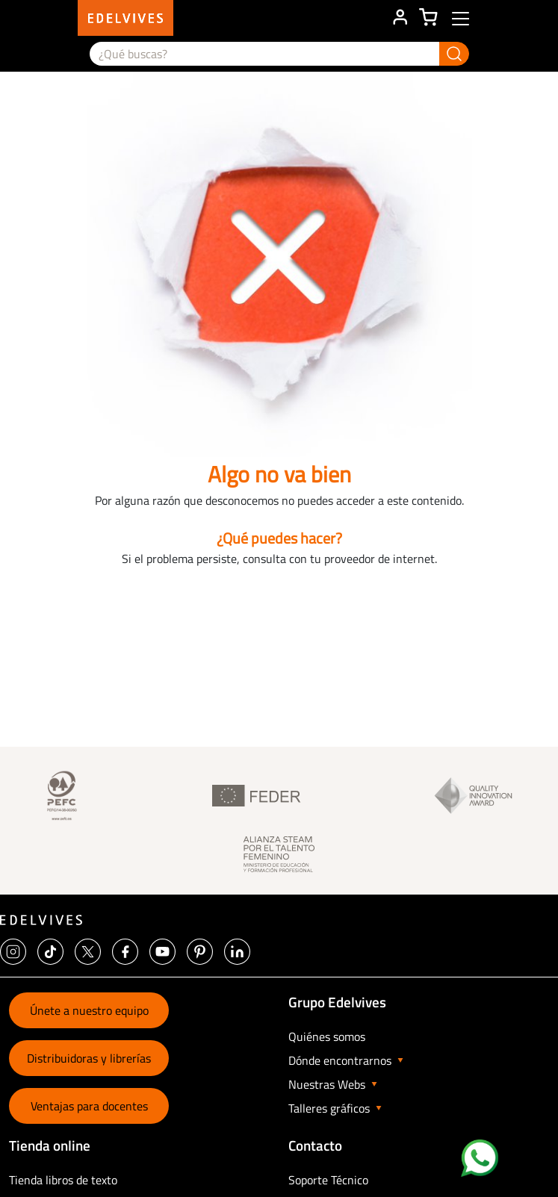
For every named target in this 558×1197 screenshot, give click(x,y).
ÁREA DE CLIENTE (400, 18)
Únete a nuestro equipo (89, 1010)
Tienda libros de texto (63, 1180)
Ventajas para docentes (89, 1106)
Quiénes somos (326, 1036)
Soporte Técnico (328, 1180)
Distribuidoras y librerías (89, 1058)
